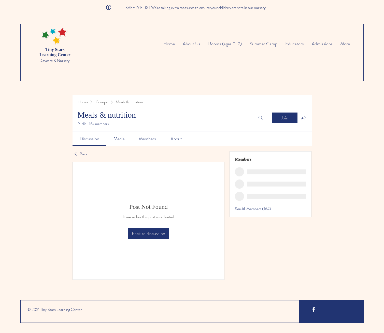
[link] (89, 138)
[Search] (261, 118)
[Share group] (304, 118)
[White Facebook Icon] (313, 309)
